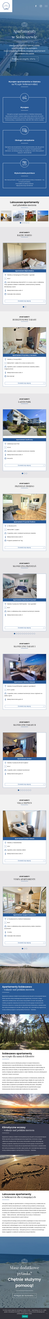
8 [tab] (28, 633)
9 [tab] (30, 633)
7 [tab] (26, 633)
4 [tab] (20, 633)
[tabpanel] (24, 38)
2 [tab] (25, 306)
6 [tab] (24, 633)
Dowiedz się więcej (24, 301)
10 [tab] (32, 633)
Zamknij (25, 1316)
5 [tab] (22, 633)
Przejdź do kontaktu (24, 1295)
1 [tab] (20, 222)
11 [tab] (34, 633)
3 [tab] (26, 473)
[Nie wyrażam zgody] (47, 1313)
